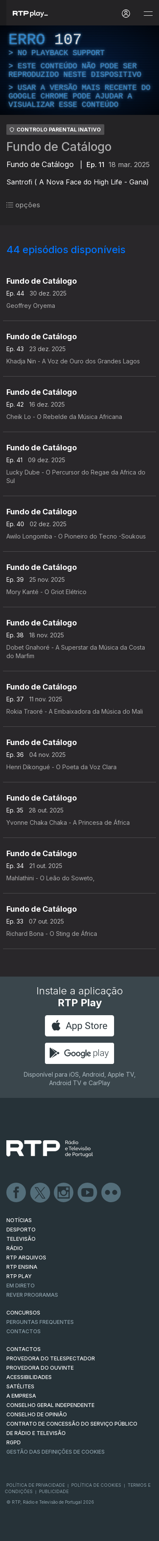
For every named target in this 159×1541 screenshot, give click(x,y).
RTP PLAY (19, 1276)
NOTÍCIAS (19, 1220)
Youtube (88, 1193)
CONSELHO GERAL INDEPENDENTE (50, 1405)
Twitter (40, 1193)
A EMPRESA (21, 1396)
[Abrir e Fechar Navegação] (148, 14)
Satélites (20, 1386)
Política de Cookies (96, 1485)
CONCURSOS (23, 1312)
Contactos (23, 1331)
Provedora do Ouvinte (40, 1368)
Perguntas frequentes (40, 1322)
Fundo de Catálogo (59, 147)
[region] (79, 70)
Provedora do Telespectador (50, 1358)
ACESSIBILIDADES (29, 1377)
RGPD (13, 1442)
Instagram (64, 1193)
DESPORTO (21, 1229)
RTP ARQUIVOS (26, 1257)
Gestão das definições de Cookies (55, 1452)
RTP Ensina (21, 1267)
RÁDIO (14, 1248)
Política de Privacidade (35, 1485)
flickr (111, 1193)
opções (23, 205)
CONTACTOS (23, 1349)
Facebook (16, 1193)
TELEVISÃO (21, 1239)
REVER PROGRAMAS (32, 1295)
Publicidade (54, 1491)
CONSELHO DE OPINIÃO (36, 1414)
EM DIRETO (20, 1285)
